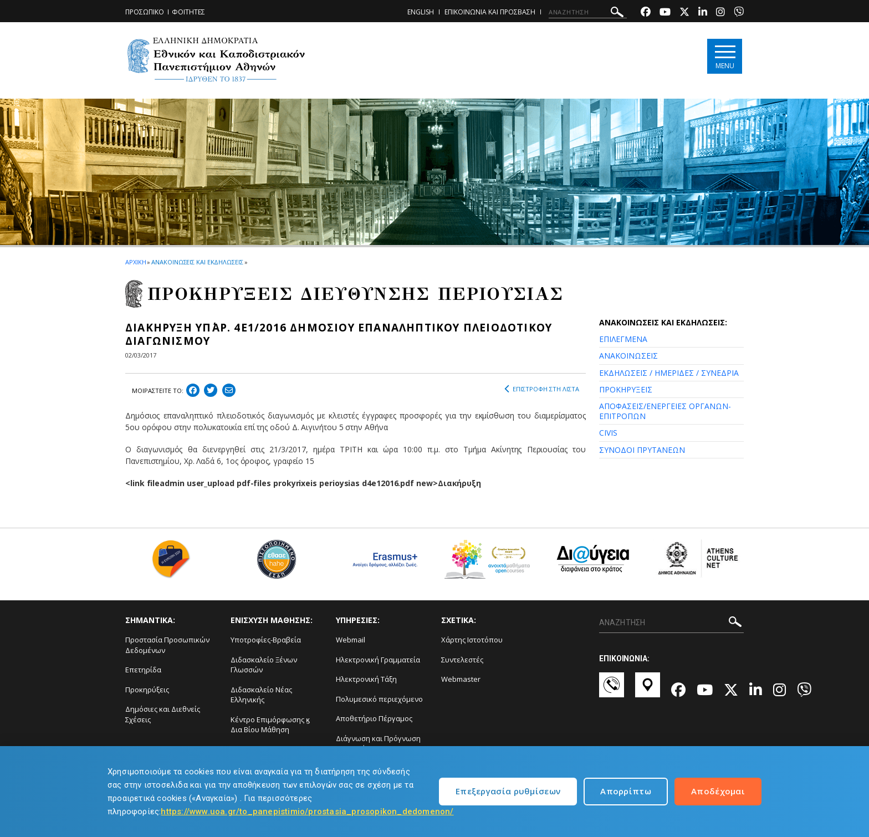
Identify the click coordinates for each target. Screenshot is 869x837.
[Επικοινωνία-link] (611, 690)
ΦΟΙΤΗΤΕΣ (188, 12)
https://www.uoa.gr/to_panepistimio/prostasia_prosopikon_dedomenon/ (307, 811)
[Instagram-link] (720, 13)
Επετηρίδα (143, 670)
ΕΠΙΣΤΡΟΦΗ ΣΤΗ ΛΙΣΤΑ (541, 389)
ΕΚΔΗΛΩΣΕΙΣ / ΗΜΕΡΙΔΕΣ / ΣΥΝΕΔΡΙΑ (669, 373)
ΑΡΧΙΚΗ (135, 262)
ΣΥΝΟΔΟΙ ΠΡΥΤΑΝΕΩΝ (642, 450)
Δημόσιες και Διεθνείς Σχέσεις (162, 714)
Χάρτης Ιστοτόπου (472, 640)
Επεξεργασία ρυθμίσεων (508, 791)
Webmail (350, 640)
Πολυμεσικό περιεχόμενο (379, 699)
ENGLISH (420, 12)
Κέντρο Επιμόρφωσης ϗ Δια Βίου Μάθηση (270, 724)
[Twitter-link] (684, 13)
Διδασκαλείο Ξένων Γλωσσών (264, 665)
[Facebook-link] (646, 13)
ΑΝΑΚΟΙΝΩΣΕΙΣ (628, 355)
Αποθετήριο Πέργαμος (374, 718)
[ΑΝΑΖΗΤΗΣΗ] (588, 12)
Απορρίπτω (625, 791)
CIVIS (608, 432)
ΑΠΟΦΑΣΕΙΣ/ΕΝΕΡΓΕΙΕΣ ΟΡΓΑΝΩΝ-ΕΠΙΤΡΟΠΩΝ (665, 411)
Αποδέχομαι (718, 791)
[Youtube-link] (665, 13)
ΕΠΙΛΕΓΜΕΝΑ (623, 339)
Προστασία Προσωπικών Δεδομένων (167, 645)
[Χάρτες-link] (647, 690)
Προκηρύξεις (147, 690)
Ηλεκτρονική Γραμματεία (378, 660)
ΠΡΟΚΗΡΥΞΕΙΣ (625, 389)
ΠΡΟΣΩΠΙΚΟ (144, 12)
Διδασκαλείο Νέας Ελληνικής (261, 695)
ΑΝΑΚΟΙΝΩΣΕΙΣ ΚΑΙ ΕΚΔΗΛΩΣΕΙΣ (197, 262)
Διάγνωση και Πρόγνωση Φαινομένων (378, 743)
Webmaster (460, 679)
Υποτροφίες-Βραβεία (266, 640)
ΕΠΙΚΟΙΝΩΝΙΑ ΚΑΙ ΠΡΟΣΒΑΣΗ (489, 12)
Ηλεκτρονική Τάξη (366, 679)
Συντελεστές (462, 660)
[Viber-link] (739, 13)
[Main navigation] (724, 56)
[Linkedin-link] (702, 13)
